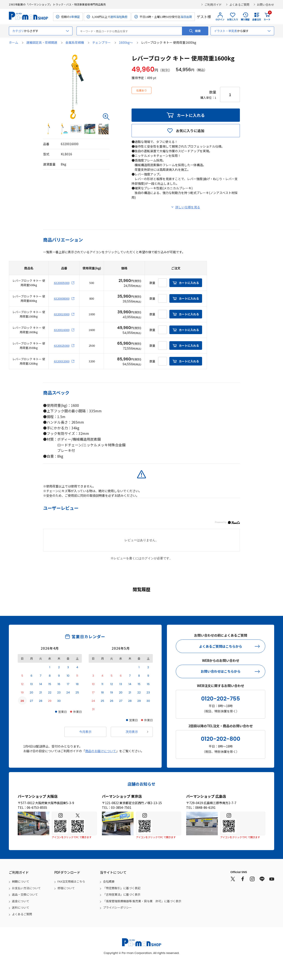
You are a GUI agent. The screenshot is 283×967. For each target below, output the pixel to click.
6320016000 (61, 330)
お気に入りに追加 (190, 130)
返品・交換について (25, 894)
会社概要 (109, 881)
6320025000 (61, 345)
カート (267, 16)
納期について (20, 881)
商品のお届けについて (100, 751)
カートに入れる (191, 115)
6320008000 (61, 298)
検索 (198, 31)
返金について (20, 901)
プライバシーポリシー (117, 907)
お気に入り (232, 19)
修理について (66, 888)
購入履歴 (245, 19)
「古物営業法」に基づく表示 (121, 894)
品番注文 (256, 19)
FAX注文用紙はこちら (71, 881)
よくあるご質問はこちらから (220, 646)
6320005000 (61, 283)
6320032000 (61, 361)
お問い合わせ (265, 4)
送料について (20, 907)
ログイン (220, 19)
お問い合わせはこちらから (221, 671)
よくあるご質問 (239, 4)
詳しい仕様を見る (187, 207)
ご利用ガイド (213, 4)
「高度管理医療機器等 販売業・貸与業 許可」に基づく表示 (142, 901)
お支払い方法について (26, 888)
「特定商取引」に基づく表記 (121, 888)
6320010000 (61, 314)
